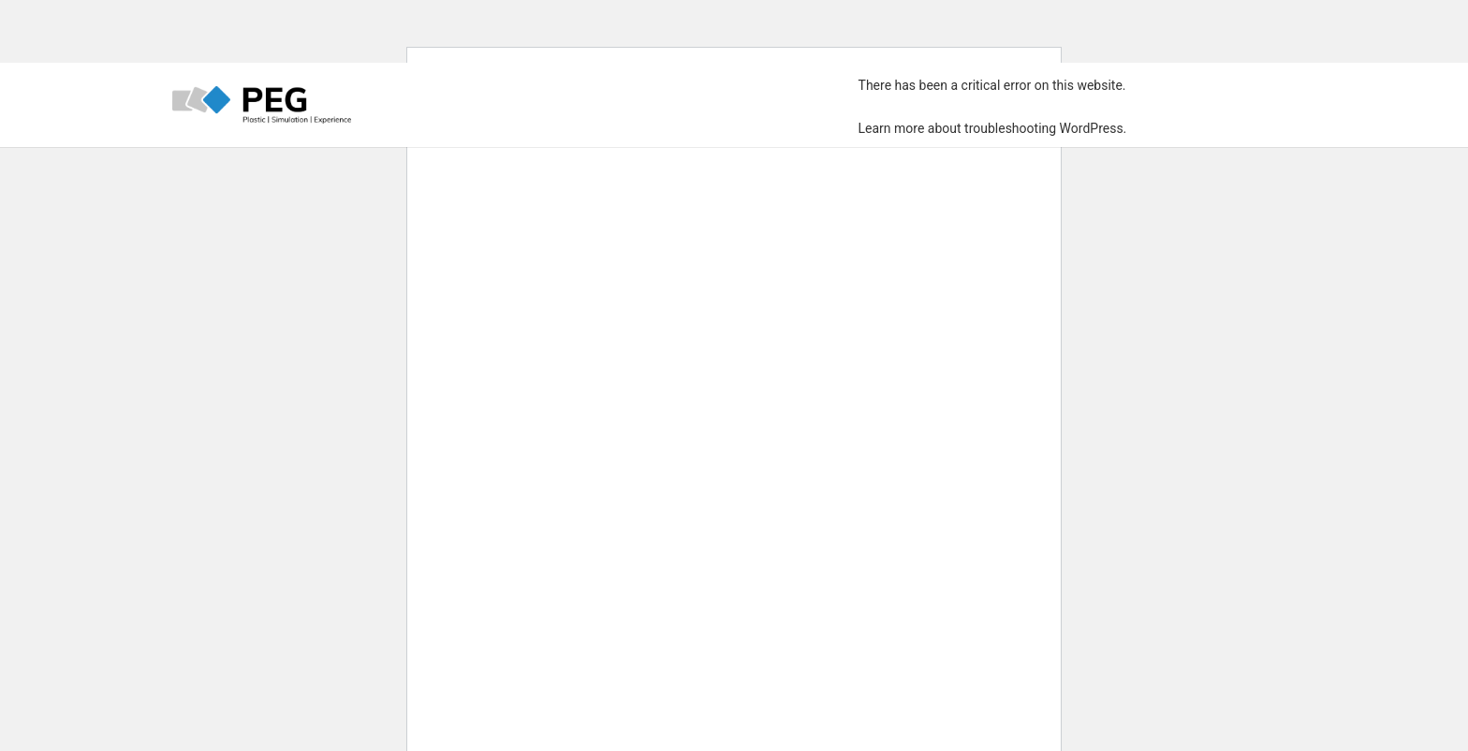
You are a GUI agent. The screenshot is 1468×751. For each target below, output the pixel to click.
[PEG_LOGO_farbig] (261, 105)
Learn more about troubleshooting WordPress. (993, 128)
